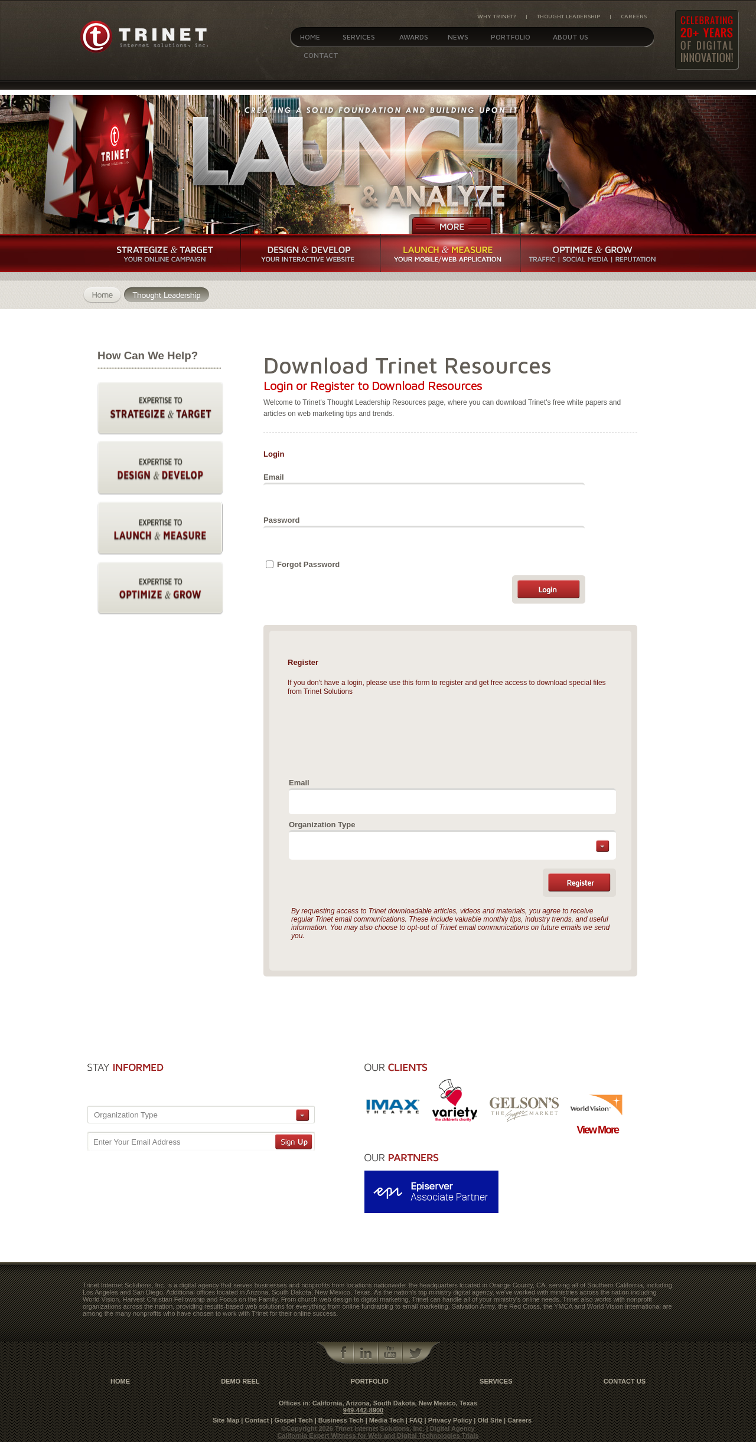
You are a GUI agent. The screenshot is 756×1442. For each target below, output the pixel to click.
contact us (625, 1381)
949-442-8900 (363, 1410)
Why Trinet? (496, 15)
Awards (413, 36)
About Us (570, 36)
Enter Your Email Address (136, 1142)
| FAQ (414, 1420)
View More (597, 1130)
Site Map (226, 1420)
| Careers (518, 1420)
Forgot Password (308, 564)
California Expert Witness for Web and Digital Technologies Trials (377, 1435)
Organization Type (322, 824)
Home (310, 36)
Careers (634, 15)
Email (273, 477)
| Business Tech (339, 1420)
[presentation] (379, 735)
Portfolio (510, 36)
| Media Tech (385, 1420)
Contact (321, 55)
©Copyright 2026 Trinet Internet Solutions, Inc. (353, 1428)
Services (359, 36)
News (458, 36)
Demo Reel (240, 1381)
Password (281, 520)
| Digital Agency (450, 1428)
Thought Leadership (568, 15)
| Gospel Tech (291, 1420)
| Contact (255, 1420)
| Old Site (488, 1420)
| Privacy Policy (448, 1420)
